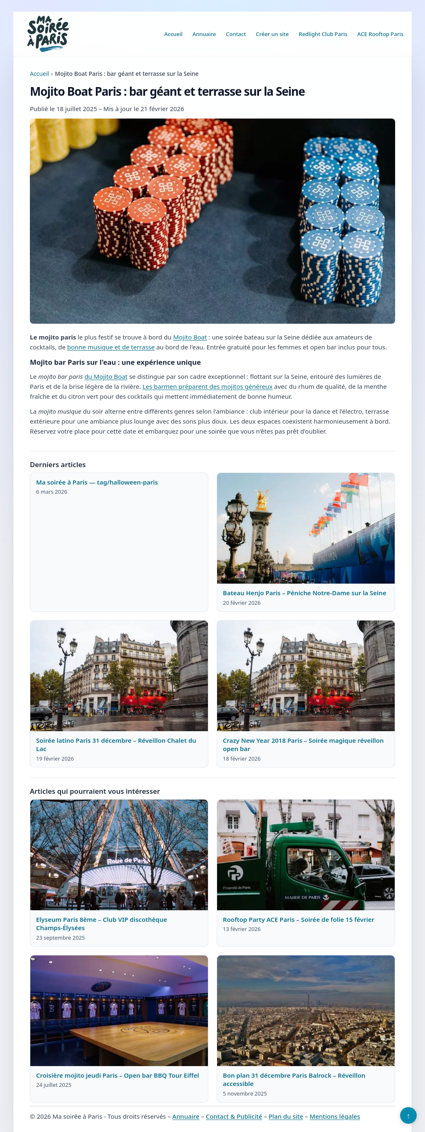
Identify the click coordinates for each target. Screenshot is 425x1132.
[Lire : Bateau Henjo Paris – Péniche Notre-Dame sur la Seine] (306, 528)
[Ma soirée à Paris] (48, 34)
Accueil (173, 34)
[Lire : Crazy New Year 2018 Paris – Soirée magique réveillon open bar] (306, 676)
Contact (236, 34)
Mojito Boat (190, 337)
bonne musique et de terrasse (111, 347)
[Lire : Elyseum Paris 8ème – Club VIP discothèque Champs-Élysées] (119, 855)
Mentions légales (335, 1116)
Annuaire (204, 34)
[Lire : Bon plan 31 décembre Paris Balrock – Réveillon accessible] (306, 1011)
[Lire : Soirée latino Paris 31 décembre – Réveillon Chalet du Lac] (119, 676)
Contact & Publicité (234, 1116)
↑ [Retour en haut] (408, 1115)
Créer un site (272, 34)
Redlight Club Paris (323, 34)
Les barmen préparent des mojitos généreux (207, 386)
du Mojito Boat (105, 376)
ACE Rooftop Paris (380, 34)
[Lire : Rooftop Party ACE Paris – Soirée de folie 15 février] (306, 855)
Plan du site (286, 1116)
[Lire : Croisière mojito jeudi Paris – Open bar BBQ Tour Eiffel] (119, 1011)
